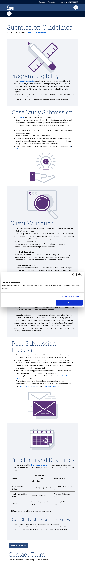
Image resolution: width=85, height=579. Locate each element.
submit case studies (27, 81)
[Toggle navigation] (75, 7)
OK (69, 302)
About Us (51, 2)
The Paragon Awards (51, 386)
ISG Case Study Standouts (29, 386)
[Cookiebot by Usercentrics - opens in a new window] (74, 274)
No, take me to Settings (70, 296)
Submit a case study (18, 546)
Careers (42, 2)
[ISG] (13, 7)
